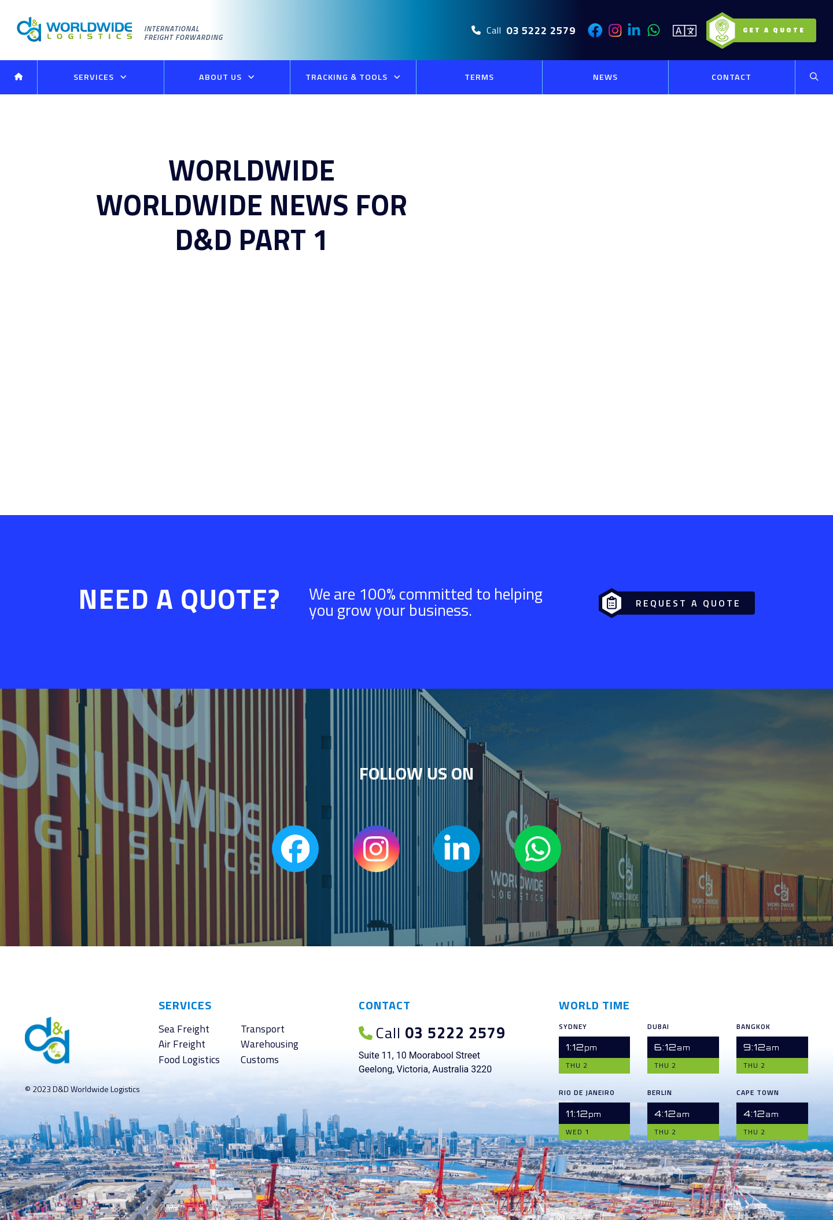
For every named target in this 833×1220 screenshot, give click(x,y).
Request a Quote (673, 600)
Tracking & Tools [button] (353, 77)
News (605, 77)
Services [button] (100, 77)
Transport (263, 1029)
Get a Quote (764, 30)
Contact (731, 77)
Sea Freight (184, 1029)
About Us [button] (227, 77)
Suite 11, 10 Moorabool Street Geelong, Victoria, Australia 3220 (425, 1062)
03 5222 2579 (429, 1032)
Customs (260, 1059)
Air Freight (182, 1044)
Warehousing (269, 1044)
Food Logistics (189, 1059)
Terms (479, 77)
